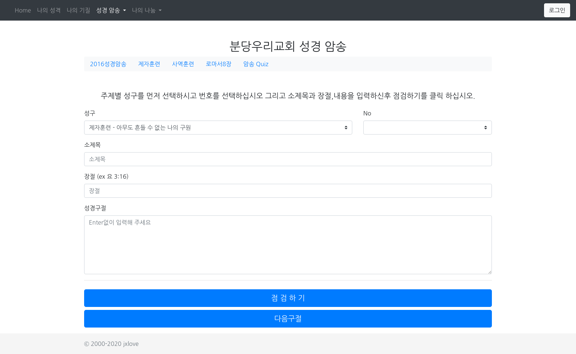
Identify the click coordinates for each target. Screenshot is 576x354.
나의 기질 (78, 10)
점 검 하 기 (288, 298)
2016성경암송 (108, 64)
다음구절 (288, 318)
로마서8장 (218, 64)
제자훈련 (149, 64)
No (367, 113)
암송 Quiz (255, 64)
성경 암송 (112, 9)
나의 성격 (49, 10)
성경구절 (95, 208)
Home (23, 10)
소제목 (92, 145)
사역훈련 (183, 64)
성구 (89, 113)
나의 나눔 (144, 10)
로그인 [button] (557, 10)
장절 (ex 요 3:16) (106, 176)
